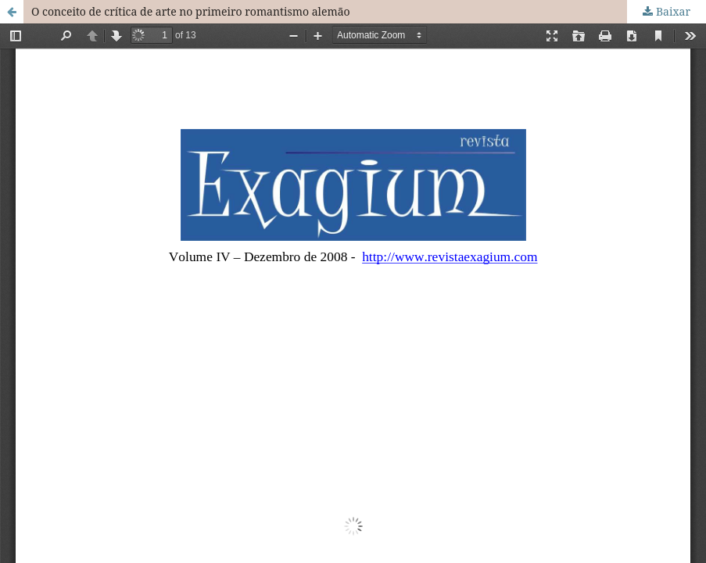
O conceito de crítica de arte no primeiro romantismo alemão (190, 11)
